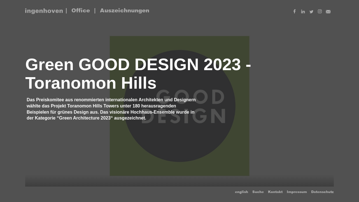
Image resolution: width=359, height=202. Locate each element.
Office (80, 10)
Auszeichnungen (124, 10)
